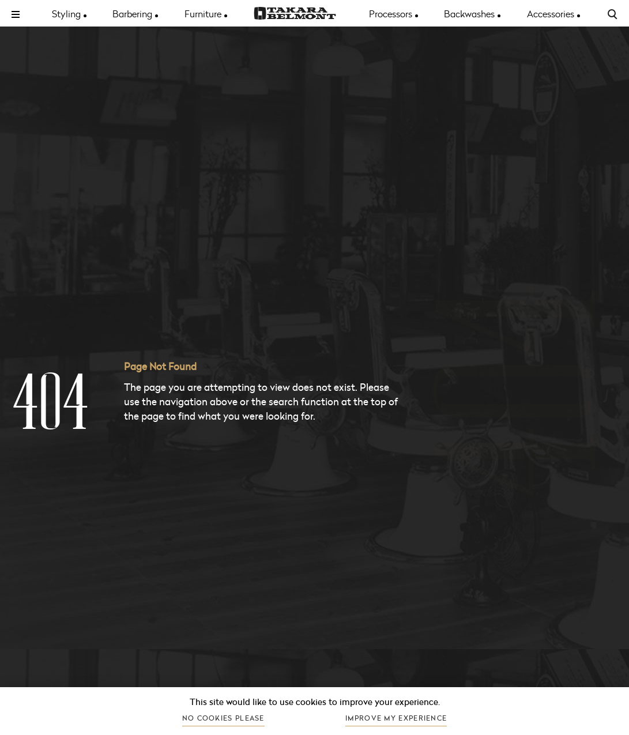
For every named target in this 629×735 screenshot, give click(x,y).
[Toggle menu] (16, 14)
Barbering (132, 13)
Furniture (202, 13)
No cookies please (223, 718)
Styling (66, 13)
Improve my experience (396, 718)
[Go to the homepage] (295, 13)
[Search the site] (611, 13)
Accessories (550, 13)
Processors (390, 13)
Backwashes (469, 13)
